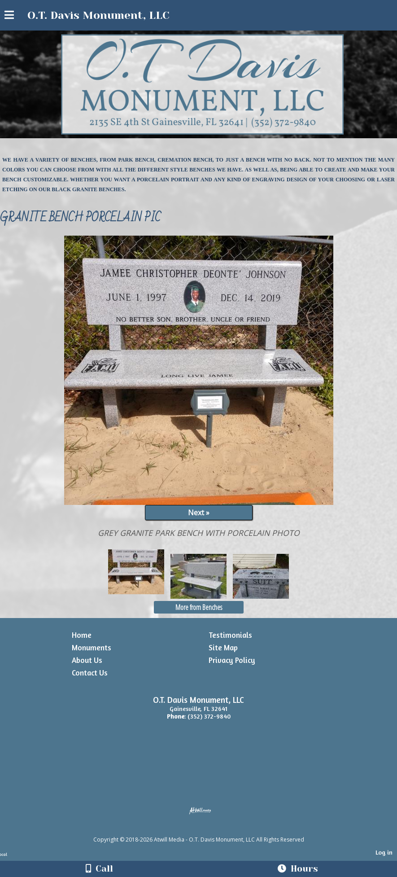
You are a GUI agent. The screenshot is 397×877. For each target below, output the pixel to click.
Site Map (223, 647)
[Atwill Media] (206, 830)
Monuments (91, 647)
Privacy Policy (232, 660)
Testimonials (230, 635)
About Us (87, 660)
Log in (384, 852)
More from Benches (198, 607)
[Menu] (9, 16)
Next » (198, 512)
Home (82, 635)
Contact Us (90, 672)
